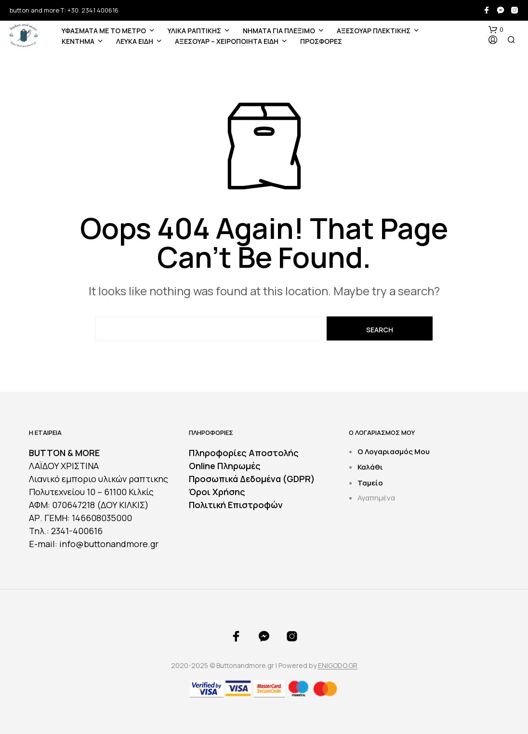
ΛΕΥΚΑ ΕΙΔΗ (134, 41)
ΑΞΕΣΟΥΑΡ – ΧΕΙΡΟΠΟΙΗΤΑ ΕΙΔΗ (226, 41)
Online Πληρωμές (225, 466)
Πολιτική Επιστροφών (236, 505)
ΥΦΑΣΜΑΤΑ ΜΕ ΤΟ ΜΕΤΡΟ (104, 30)
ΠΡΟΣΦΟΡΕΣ (321, 41)
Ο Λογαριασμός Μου (393, 451)
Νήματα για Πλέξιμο (279, 30)
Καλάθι (370, 467)
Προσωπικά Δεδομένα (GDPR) (252, 479)
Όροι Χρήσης (217, 492)
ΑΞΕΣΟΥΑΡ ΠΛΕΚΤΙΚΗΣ (373, 30)
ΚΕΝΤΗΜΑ (78, 41)
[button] (495, 30)
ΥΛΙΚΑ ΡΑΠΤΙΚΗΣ (194, 30)
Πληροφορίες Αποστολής (244, 453)
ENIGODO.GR (337, 665)
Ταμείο (370, 483)
